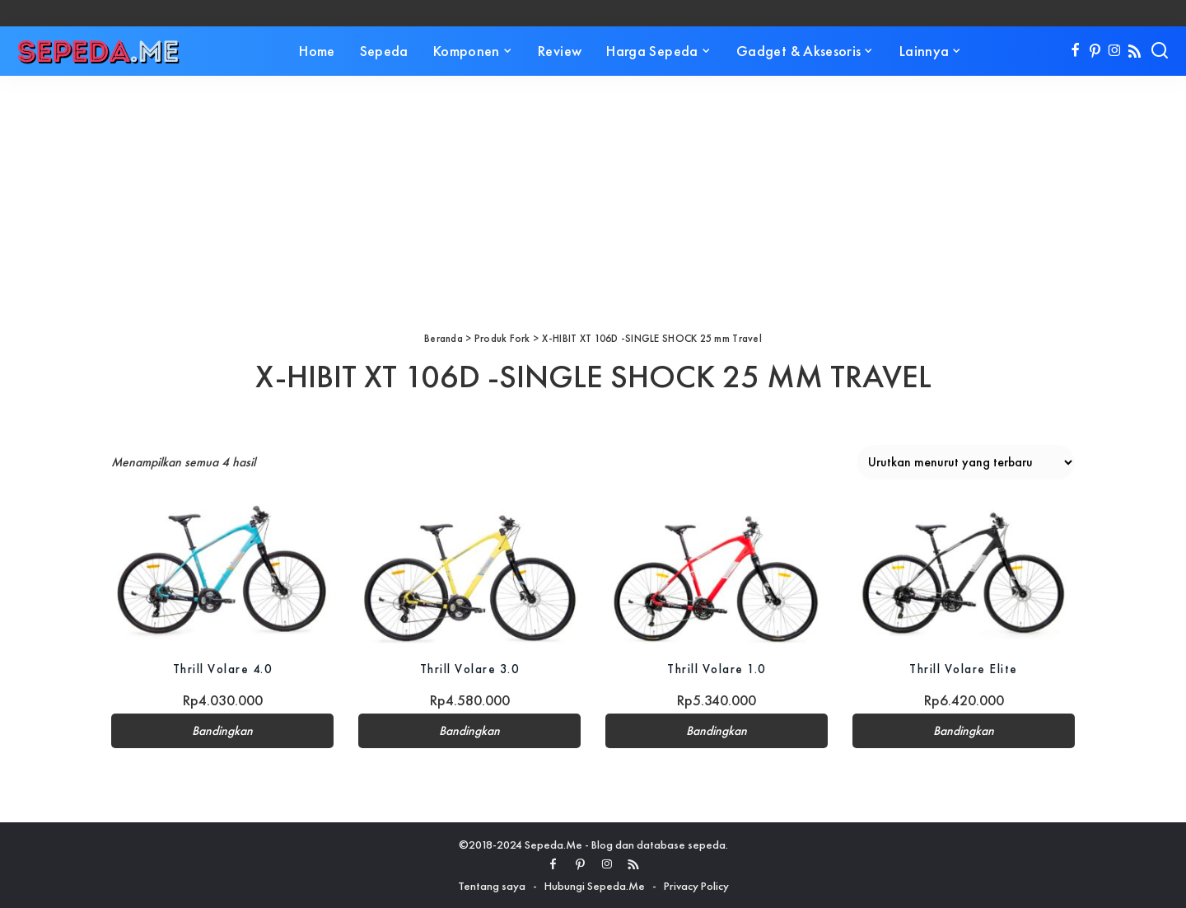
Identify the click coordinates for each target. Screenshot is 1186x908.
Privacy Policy (696, 885)
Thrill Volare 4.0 (222, 668)
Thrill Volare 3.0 (469, 668)
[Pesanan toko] (966, 462)
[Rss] (1135, 51)
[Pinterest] (1095, 51)
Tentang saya (491, 885)
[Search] (1160, 51)
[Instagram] (1115, 51)
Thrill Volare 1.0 (716, 668)
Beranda (443, 338)
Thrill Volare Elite (963, 668)
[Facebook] (1075, 51)
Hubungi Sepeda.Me (594, 885)
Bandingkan (222, 731)
